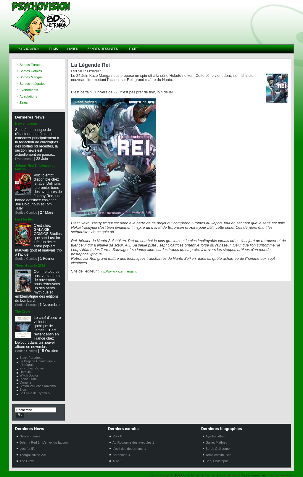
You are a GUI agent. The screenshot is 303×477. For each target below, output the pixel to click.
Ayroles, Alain (215, 436)
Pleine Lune (28, 379)
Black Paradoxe (31, 357)
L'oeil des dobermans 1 (129, 448)
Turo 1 (117, 461)
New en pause (26, 123)
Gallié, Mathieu (216, 442)
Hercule (25, 372)
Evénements (24, 158)
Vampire (25, 382)
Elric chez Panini (31, 368)
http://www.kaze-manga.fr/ (118, 271)
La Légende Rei (90, 65)
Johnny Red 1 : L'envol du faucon (44, 442)
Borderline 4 (121, 455)
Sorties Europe (26, 304)
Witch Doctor (29, 375)
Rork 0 (117, 436)
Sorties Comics (26, 212)
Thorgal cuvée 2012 (30, 265)
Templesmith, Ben (218, 455)
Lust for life (24, 219)
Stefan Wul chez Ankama (38, 386)
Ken (117, 92)
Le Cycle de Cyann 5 (35, 393)
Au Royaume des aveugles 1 (133, 442)
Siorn (23, 389)
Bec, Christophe (217, 461)
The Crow (22, 311)
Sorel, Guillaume (218, 448)
